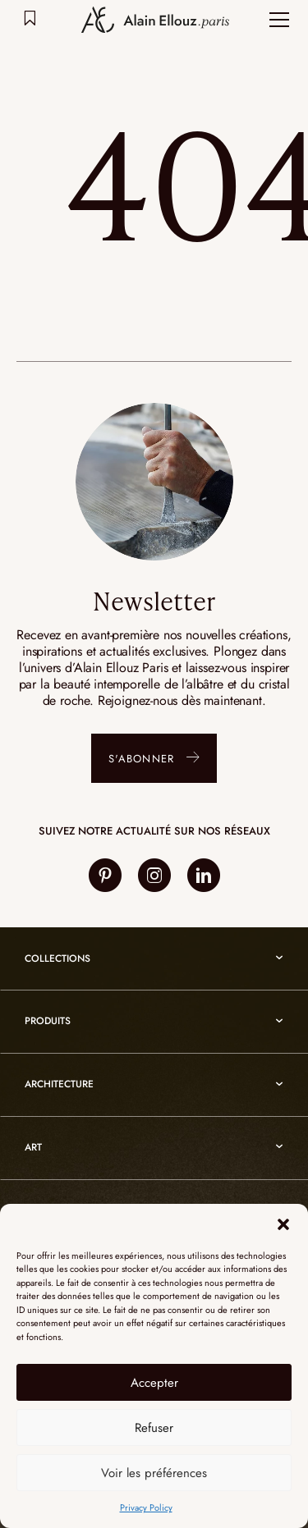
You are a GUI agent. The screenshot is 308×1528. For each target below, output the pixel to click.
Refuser (154, 1428)
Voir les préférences (154, 1473)
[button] (283, 1224)
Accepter (154, 1383)
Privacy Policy (146, 1507)
